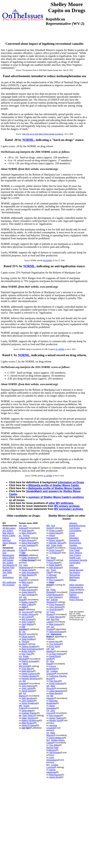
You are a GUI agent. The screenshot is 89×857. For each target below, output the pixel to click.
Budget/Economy (77, 525)
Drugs (72, 535)
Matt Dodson (55, 624)
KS (20, 656)
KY (20, 663)
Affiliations (74, 597)
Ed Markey (22, 694)
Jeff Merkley (50, 650)
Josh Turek (27, 622)
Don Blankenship (8, 553)
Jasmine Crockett (51, 726)
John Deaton (28, 700)
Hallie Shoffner (29, 557)
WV (48, 740)
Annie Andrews (56, 683)
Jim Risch (22, 632)
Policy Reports (76, 599)
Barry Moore (27, 540)
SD (47, 686)
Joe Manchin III (9, 565)
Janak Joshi (27, 570)
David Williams (56, 737)
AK (20, 525)
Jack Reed (50, 662)
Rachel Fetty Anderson (8, 568)
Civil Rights (74, 528)
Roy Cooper (55, 580)
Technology (74, 575)
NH (48, 599)
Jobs (71, 565)
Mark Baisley (28, 575)
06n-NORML (47, 260)
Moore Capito (8, 535)
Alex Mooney (8, 550)
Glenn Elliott (8, 557)
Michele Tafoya (56, 543)
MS (48, 545)
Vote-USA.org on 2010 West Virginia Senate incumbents (42, 134)
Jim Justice (7, 530)
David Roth (27, 636)
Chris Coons (23, 578)
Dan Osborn (55, 597)
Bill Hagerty (50, 697)
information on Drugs (71, 482)
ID (20, 631)
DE (20, 577)
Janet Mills (27, 710)
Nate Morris (27, 671)
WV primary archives (66, 506)
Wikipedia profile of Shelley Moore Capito (53, 485)
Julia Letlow (27, 688)
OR (48, 649)
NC (48, 570)
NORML (28, 140)
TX (47, 710)
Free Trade (74, 550)
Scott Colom (55, 550)
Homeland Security (78, 560)
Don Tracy (26, 654)
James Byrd (55, 777)
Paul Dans (54, 681)
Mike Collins (27, 604)
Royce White (55, 540)
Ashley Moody (24, 586)
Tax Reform (74, 572)
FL (20, 585)
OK (48, 634)
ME (20, 705)
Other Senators (76, 585)
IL (20, 641)
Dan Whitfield (23, 553)
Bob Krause (27, 619)
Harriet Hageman (51, 771)
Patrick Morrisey (6, 539)
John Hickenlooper (25, 566)
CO (20, 565)
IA (20, 612)
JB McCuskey (8, 528)
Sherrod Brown (56, 631)
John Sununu (55, 607)
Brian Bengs (55, 693)
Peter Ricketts (51, 590)
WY (48, 765)
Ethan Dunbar (28, 560)
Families (73, 545)
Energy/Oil (74, 540)
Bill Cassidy (22, 682)
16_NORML (48, 476)
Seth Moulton (28, 698)
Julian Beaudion (56, 691)
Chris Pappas (55, 604)
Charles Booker (29, 676)
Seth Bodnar (55, 567)
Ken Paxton (54, 715)
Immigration (74, 562)
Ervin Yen (53, 646)
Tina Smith (50, 526)
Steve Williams (9, 543)
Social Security (76, 570)
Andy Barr (26, 530)
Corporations (75, 530)
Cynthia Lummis (52, 766)
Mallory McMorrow (30, 720)
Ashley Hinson (28, 614)
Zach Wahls (27, 624)
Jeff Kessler (8, 560)
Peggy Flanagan (50, 536)
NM (48, 619)
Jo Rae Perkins (56, 654)
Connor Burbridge (51, 667)
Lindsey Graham (52, 672)
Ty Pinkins (54, 552)
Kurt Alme (53, 562)
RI (47, 661)
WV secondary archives (68, 509)
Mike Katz (26, 582)
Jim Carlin (26, 617)
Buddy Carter (28, 602)
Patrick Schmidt (29, 661)
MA (20, 693)
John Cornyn (50, 711)
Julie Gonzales (29, 572)
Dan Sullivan (23, 526)
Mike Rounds (50, 687)
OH (48, 626)
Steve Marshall (29, 543)
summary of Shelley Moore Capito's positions (56, 497)
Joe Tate (26, 728)
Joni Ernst (27, 612)
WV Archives (8, 585)
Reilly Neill (54, 565)
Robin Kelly (27, 651)
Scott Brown (55, 609)
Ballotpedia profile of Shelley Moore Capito (54, 488)
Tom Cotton (23, 549)
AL (20, 535)
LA (20, 681)
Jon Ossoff (23, 598)
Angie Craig (54, 530)
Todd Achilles (28, 639)
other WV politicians (61, 503)
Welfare (73, 580)
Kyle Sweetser (28, 545)
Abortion (73, 523)
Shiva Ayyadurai (29, 703)
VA (47, 733)
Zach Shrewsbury (8, 576)
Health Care (75, 557)
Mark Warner (50, 734)
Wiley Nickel (50, 583)
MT (47, 557)
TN (47, 696)
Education (74, 538)
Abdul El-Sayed (29, 725)
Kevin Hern (54, 641)
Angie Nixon (27, 592)
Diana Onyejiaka (51, 706)
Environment (75, 543)
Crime (72, 533)
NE (47, 589)
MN (48, 525)
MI (20, 715)
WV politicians (9, 582)
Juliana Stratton (29, 646)
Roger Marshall (24, 657)
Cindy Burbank (53, 594)
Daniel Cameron (29, 673)
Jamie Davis (27, 691)
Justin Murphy (56, 617)
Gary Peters (28, 715)
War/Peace (74, 577)
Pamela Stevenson (30, 678)
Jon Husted (50, 627)
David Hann (54, 533)
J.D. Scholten (23, 627)
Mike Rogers (28, 723)
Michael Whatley (51, 576)
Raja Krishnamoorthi (31, 649)
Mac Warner (8, 533)
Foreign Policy (76, 548)
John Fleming (28, 686)
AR (20, 548)
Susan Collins (24, 706)
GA (20, 597)
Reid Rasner (55, 774)
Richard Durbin (24, 642)
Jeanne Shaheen (52, 600)
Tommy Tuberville (24, 536)
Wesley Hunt (55, 720)
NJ (47, 612)
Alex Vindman (28, 594)
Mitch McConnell (24, 664)
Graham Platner (29, 713)
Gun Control (75, 555)
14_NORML (60, 349)
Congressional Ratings (76, 593)
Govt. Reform (75, 552)
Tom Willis (7, 572)
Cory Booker (50, 613)
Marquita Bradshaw (51, 701)
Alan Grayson (28, 589)
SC (47, 671)
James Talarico (56, 718)
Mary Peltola (27, 533)
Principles (73, 567)
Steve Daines (51, 558)
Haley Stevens (28, 718)
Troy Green (54, 644)
